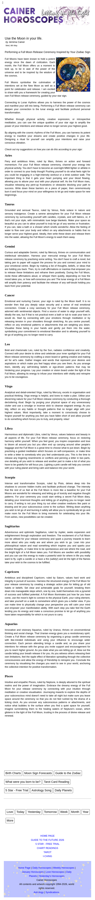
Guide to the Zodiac (68, 773)
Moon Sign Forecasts (38, 773)
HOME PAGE (47, 836)
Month (75, 812)
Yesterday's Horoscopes (51, 876)
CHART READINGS (47, 848)
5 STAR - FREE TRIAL (47, 844)
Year (86, 812)
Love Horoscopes (55, 872)
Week (64, 812)
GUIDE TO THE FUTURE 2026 (47, 840)
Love (10, 812)
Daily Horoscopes (41, 867)
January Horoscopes (33, 872)
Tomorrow (50, 812)
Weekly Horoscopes (63, 867)
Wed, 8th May (11, 45)
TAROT (48, 852)
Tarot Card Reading (56, 781)
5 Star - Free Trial (16, 790)
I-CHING (47, 856)
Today (20, 812)
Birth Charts (13, 773)
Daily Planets (63, 790)
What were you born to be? (22, 781)
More (10, 820)
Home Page (24, 867)
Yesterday (34, 812)
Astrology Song (41, 790)
